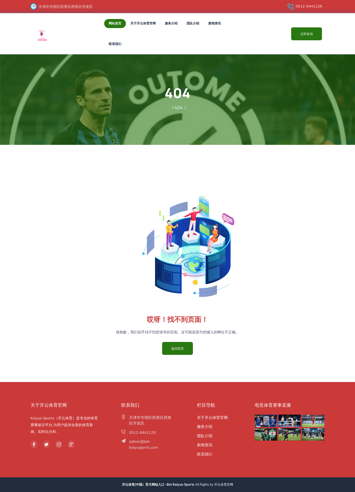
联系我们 (115, 44)
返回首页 (177, 348)
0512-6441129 (305, 6)
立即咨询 (306, 34)
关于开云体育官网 (143, 23)
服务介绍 (171, 23)
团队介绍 (193, 23)
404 (179, 107)
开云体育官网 (223, 484)
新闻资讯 (214, 23)
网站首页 (115, 23)
